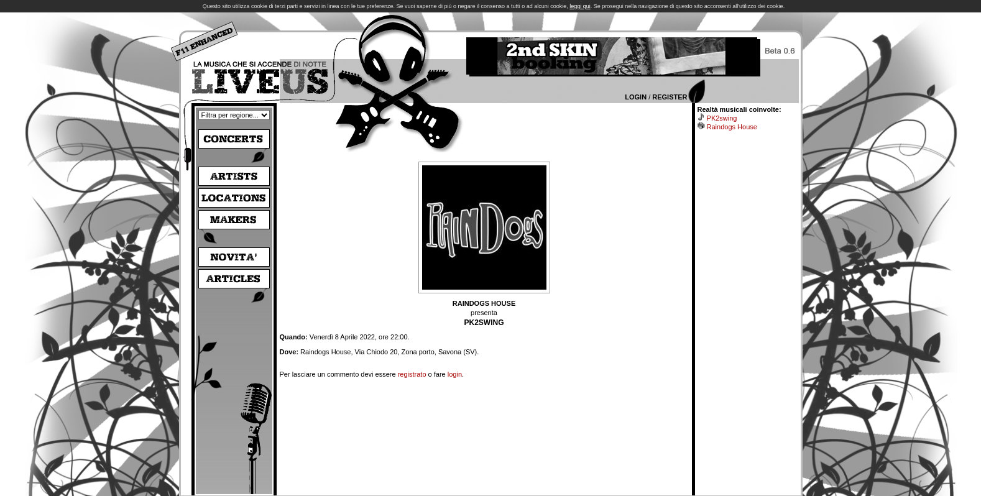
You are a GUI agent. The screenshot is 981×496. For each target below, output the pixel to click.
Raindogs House (732, 127)
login (455, 374)
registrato (412, 374)
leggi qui (580, 6)
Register (669, 97)
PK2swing (722, 118)
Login (636, 97)
